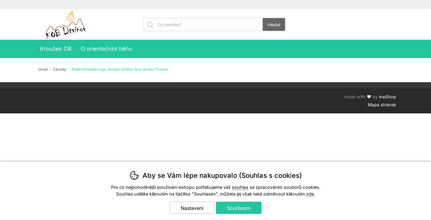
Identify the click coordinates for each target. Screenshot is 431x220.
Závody (59, 69)
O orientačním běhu (106, 49)
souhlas (240, 187)
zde (310, 193)
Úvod (42, 69)
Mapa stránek (382, 104)
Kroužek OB (56, 49)
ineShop (387, 96)
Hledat (274, 24)
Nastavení (192, 208)
